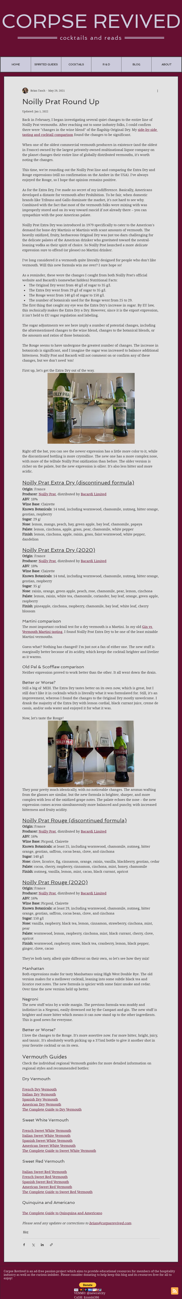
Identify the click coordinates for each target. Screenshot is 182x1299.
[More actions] (157, 90)
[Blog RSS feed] (174, 1291)
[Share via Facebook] (24, 1244)
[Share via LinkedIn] (42, 1244)
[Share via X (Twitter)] (33, 1244)
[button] (87, 1286)
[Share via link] (51, 1244)
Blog (25, 1232)
